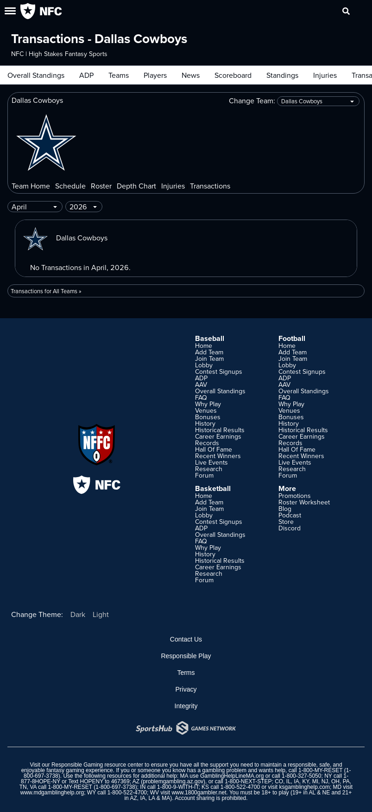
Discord (289, 528)
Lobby (204, 365)
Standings (282, 75)
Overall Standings (35, 75)
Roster (101, 185)
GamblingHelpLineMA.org (232, 776)
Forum (204, 475)
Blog (284, 508)
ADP (86, 75)
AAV (201, 384)
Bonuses (208, 417)
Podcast (289, 515)
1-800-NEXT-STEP (248, 781)
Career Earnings (218, 436)
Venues (206, 410)
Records (207, 442)
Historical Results (220, 429)
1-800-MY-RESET (320, 770)
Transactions (210, 185)
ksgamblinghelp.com (304, 787)
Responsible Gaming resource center (97, 765)
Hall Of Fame (213, 449)
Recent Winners (218, 455)
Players (155, 75)
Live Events (211, 462)
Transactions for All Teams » (46, 291)
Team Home (31, 185)
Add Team (209, 352)
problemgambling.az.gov (173, 781)
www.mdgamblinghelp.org (52, 792)
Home (203, 345)
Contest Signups (218, 371)
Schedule (70, 185)
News (191, 75)
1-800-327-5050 (301, 776)
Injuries (325, 75)
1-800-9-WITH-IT (177, 787)
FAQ (201, 397)
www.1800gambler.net (198, 792)
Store (286, 521)
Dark (77, 614)
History (205, 423)
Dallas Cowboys (65, 238)
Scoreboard (233, 75)
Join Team (209, 358)
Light (101, 614)
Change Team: (294, 101)
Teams (118, 75)
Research (208, 468)
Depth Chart (136, 185)
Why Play (208, 404)
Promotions (294, 495)
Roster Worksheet (304, 502)
